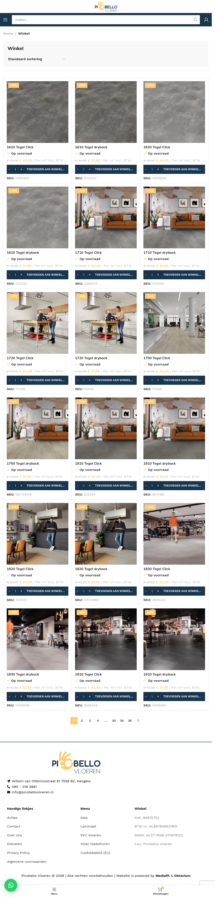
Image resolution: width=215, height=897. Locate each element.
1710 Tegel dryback (159, 252)
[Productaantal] (15, 169)
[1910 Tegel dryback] (174, 639)
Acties (12, 818)
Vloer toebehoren (95, 844)
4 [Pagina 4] (98, 720)
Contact (14, 826)
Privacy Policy (18, 853)
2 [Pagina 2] (82, 720)
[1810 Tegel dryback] (174, 428)
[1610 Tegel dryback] (106, 112)
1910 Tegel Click (88, 674)
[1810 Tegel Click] (106, 428)
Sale (84, 818)
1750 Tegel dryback (23, 463)
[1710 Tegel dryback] (174, 217)
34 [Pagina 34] (122, 720)
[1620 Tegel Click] (174, 112)
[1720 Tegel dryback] (106, 323)
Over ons (14, 835)
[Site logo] (106, 6)
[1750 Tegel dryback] (37, 428)
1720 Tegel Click (20, 358)
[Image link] (76, 762)
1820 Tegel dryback (91, 569)
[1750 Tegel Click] (174, 323)
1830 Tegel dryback (23, 674)
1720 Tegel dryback (91, 358)
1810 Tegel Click (88, 463)
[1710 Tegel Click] (106, 217)
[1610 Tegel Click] (37, 112)
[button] (37, 169)
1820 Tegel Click (20, 569)
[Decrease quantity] (9, 169)
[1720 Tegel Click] (37, 323)
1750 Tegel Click (156, 358)
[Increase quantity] (21, 169)
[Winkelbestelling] (37, 59)
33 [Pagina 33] (114, 720)
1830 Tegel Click (156, 569)
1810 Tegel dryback (159, 463)
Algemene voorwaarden (27, 862)
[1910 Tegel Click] (106, 639)
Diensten (14, 844)
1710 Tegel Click (88, 252)
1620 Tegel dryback (23, 252)
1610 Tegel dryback (91, 147)
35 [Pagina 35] (130, 720)
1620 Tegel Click (156, 147)
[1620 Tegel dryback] (37, 217)
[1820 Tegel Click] (37, 534)
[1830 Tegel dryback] (37, 639)
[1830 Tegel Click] (174, 534)
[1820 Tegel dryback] (106, 534)
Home (8, 33)
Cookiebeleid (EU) (95, 853)
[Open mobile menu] (5, 19)
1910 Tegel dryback (159, 674)
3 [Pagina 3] (90, 720)
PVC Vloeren (90, 835)
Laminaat (88, 826)
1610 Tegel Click (20, 147)
